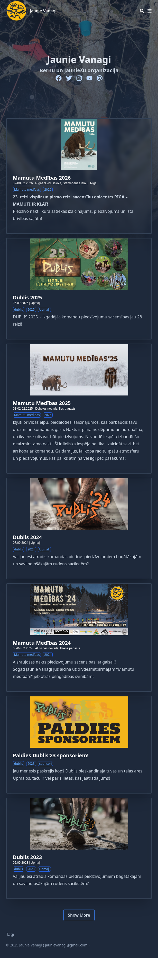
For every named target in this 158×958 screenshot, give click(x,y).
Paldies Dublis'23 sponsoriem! (51, 755)
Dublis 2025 (27, 297)
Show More (79, 915)
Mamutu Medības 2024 (42, 642)
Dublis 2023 (27, 857)
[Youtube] (89, 78)
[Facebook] (58, 78)
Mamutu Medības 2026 (42, 177)
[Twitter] (69, 78)
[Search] (142, 11)
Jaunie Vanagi (43, 11)
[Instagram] (79, 78)
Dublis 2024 (27, 537)
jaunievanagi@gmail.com (66, 945)
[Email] (100, 78)
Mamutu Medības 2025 (42, 403)
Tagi (10, 934)
